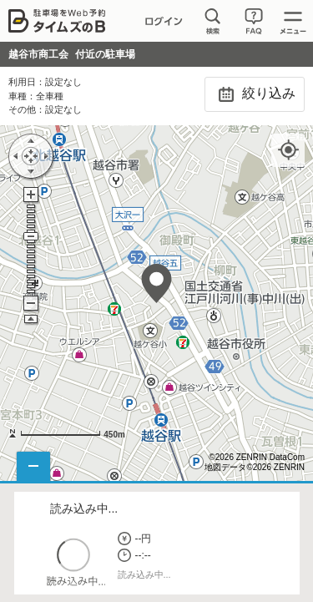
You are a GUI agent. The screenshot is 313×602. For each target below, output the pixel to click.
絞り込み (254, 94)
